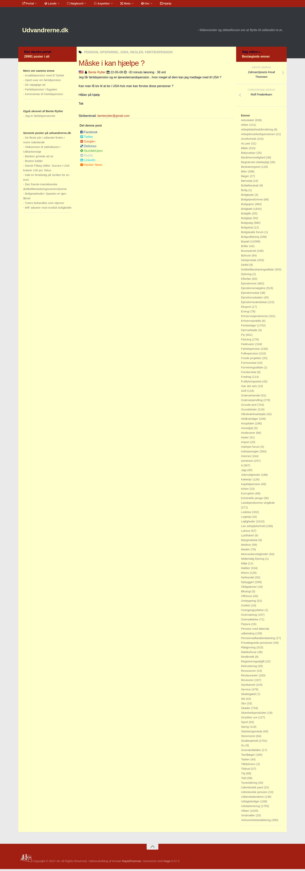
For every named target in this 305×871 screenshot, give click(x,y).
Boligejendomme (252, 201)
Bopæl (245, 243)
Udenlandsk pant (252, 789)
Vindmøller (248, 817)
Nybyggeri (248, 584)
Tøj (243, 775)
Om (136, 4)
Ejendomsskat (250, 294)
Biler (244, 173)
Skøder (246, 710)
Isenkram (247, 462)
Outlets (246, 607)
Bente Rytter (97, 74)
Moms (245, 574)
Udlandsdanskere (253, 798)
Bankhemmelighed (253, 159)
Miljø (244, 565)
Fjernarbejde (249, 332)
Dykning (246, 276)
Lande (48, 4)
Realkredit (248, 658)
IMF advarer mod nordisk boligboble (48, 209)
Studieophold (250, 742)
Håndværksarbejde (253, 416)
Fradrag (246, 378)
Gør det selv (249, 388)
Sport (245, 724)
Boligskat (247, 229)
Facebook (88, 134)
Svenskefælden (251, 752)
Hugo (166, 863)
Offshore (247, 598)
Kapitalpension (251, 486)
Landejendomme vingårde (258, 504)
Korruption (248, 495)
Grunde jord (249, 406)
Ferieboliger (249, 327)
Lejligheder (248, 523)
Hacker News (91, 166)
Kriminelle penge (252, 500)
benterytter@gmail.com (113, 117)
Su (243, 747)
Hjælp (155, 4)
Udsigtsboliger (250, 803)
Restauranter (250, 677)
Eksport (246, 308)
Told (244, 780)
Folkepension (250, 355)
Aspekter (96, 4)
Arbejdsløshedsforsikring (257, 131)
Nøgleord (71, 4)
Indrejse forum (250, 448)
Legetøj (246, 518)
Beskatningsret (251, 168)
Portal (27, 4)
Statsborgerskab (252, 733)
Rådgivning (248, 649)
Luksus (246, 532)
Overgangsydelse (253, 612)
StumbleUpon (91, 152)
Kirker (245, 490)
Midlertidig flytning (253, 560)
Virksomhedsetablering (256, 822)
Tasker (245, 761)
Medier (246, 551)
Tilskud (246, 770)
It (242, 467)
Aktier (245, 126)
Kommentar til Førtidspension (44, 96)
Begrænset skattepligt (255, 164)
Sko (244, 705)
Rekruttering (249, 668)
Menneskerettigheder (255, 556)
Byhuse (246, 257)
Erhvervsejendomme (255, 318)
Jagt (244, 472)
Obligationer (249, 588)
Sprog (245, 728)
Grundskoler (249, 411)
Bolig (244, 192)
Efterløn (246, 280)
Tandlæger (248, 756)
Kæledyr (247, 481)
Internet (246, 458)
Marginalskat (249, 542)
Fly (243, 336)
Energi (245, 313)
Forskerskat (249, 374)
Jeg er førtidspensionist (40, 117)
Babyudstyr (248, 154)
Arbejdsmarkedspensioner (258, 136)
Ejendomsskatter (252, 299)
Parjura (246, 626)
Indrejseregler (250, 453)
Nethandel (248, 579)
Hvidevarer (248, 434)
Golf (244, 392)
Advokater (248, 122)
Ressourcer (249, 672)
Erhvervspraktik (251, 322)
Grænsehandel (251, 397)
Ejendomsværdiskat (254, 304)
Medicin (246, 546)
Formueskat (249, 364)
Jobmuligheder (251, 476)
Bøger (245, 178)
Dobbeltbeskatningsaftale (258, 271)
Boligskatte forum (252, 234)
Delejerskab (249, 262)
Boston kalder (34, 162)
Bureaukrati (249, 252)
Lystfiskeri (248, 537)
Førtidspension (251, 350)
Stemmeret (248, 738)
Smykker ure (249, 719)
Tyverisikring (249, 784)
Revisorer (247, 682)
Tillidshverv (248, 766)
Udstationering (251, 808)
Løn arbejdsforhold (253, 528)
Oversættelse (250, 621)
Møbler (246, 570)
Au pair (246, 145)
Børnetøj (247, 182)
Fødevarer (248, 346)
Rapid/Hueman (131, 863)
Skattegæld (249, 696)
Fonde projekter (251, 360)
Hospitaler (248, 425)
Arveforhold (249, 140)
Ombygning (249, 602)
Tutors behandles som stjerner (44, 204)
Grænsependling (252, 402)
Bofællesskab (250, 187)
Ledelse (246, 514)
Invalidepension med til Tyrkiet (44, 77)
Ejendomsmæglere (253, 290)
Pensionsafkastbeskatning (258, 640)
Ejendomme (249, 285)
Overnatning (249, 616)
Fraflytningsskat (251, 383)
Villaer (245, 812)
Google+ (88, 143)
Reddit (86, 157)
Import (245, 444)
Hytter (245, 439)
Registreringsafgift (253, 663)
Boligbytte (248, 196)
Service (246, 691)
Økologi (246, 593)
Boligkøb (247, 210)
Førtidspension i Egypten (41, 91)
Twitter (86, 138)
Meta (118, 4)
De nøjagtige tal (35, 86)
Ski (243, 700)
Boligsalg (247, 224)
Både (245, 150)
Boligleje (247, 220)
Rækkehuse (249, 654)
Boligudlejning (250, 238)
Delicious (88, 148)
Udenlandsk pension (254, 794)
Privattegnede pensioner (257, 644)
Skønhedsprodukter (254, 714)
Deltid (245, 266)
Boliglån (246, 215)
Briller (245, 248)
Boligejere (248, 206)
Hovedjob (247, 430)
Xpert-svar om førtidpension (43, 82)
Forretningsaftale (252, 369)
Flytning (246, 341)
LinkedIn (88, 162)
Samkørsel (248, 686)
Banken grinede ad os (39, 158)
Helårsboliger (250, 420)
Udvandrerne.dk (52, 31)
